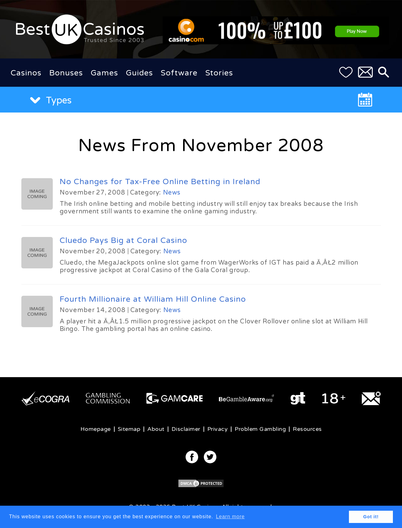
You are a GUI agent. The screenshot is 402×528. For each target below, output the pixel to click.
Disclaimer (185, 429)
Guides (139, 73)
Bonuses (66, 73)
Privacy (217, 429)
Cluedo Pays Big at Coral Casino (123, 240)
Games (104, 73)
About (156, 429)
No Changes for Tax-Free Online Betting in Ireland (160, 181)
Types (51, 100)
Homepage (95, 429)
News (172, 192)
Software (179, 73)
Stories (219, 73)
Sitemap (129, 429)
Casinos (26, 73)
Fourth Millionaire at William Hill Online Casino (153, 299)
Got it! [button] (371, 516)
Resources (307, 429)
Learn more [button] (230, 516)
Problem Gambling (260, 429)
